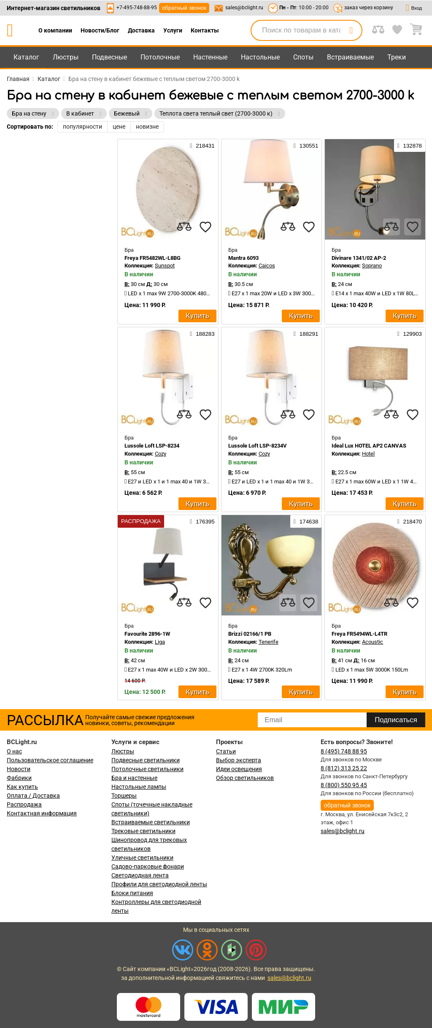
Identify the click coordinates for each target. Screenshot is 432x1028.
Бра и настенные (134, 777)
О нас (14, 751)
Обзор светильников (245, 777)
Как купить (22, 786)
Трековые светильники (143, 831)
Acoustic (372, 642)
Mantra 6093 (243, 258)
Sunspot (165, 265)
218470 (409, 521)
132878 (409, 145)
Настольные (260, 57)
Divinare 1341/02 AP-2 (359, 258)
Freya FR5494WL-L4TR (359, 634)
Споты (303, 57)
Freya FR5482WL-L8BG (152, 258)
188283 (202, 333)
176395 (202, 521)
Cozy (160, 454)
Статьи (226, 751)
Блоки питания (132, 893)
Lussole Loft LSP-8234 (151, 445)
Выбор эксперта (238, 760)
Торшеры (124, 795)
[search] (351, 30)
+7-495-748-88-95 (136, 8)
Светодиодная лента (140, 875)
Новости (18, 769)
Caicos (267, 265)
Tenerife (268, 642)
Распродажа (24, 804)
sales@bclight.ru (244, 8)
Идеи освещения (239, 769)
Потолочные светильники (147, 769)
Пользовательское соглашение (50, 760)
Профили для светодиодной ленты (159, 884)
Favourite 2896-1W (147, 634)
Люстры (65, 57)
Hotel (368, 454)
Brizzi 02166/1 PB (249, 634)
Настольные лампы (138, 786)
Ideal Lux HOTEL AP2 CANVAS (369, 445)
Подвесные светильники (145, 760)
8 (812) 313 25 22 (344, 768)
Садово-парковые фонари (147, 866)
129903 (409, 333)
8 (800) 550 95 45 (344, 785)
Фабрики (19, 777)
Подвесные (109, 57)
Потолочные (160, 57)
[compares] (184, 227)
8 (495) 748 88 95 (344, 751)
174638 (306, 521)
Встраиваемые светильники (150, 822)
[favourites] (205, 227)
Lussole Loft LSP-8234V (257, 445)
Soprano (372, 265)
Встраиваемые (350, 57)
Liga (160, 642)
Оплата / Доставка (33, 795)
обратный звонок (184, 8)
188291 (306, 333)
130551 (306, 145)
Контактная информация (42, 813)
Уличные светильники (142, 857)
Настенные (210, 57)
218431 (202, 145)
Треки (396, 57)
